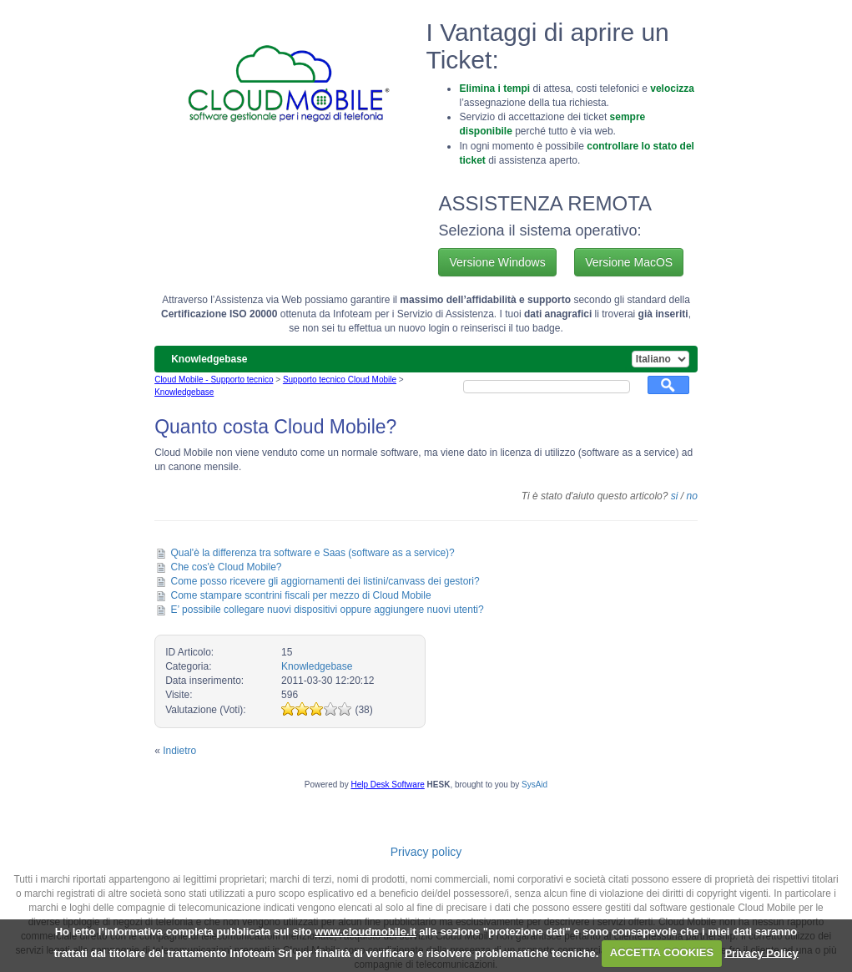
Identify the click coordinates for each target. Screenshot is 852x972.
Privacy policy (426, 851)
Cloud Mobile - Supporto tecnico (213, 379)
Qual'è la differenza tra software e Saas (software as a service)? (313, 553)
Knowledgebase (184, 392)
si (674, 496)
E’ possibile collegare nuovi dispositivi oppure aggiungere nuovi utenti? (327, 609)
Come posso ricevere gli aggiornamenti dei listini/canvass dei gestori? (325, 581)
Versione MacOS (629, 262)
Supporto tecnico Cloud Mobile (339, 379)
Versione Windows (497, 262)
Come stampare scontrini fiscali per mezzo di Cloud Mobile (301, 595)
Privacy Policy (761, 952)
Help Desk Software (387, 784)
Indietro (179, 751)
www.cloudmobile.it (365, 931)
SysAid (534, 784)
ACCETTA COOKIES (661, 952)
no (691, 496)
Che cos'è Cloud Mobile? (226, 567)
